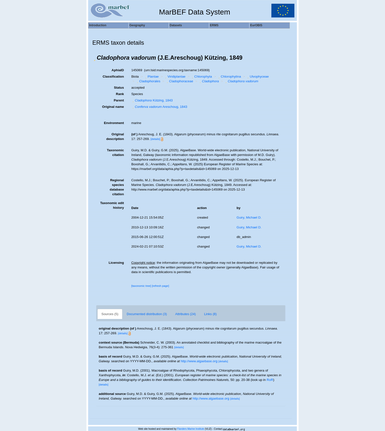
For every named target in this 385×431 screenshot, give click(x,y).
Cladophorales (148, 81)
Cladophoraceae (179, 81)
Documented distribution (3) (147, 314)
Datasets (176, 25)
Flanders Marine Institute (190, 429)
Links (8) (210, 314)
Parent (119, 100)
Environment (114, 123)
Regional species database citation (117, 187)
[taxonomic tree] (141, 285)
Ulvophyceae (257, 76)
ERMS (214, 25)
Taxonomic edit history (112, 205)
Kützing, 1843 (152, 100)
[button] (94, 58)
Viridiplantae (175, 76)
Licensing (116, 262)
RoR (270, 380)
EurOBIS (256, 25)
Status (119, 87)
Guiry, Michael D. (249, 217)
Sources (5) (109, 314)
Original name (113, 107)
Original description (115, 136)
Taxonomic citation (115, 152)
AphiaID (117, 70)
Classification (113, 76)
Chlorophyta (201, 76)
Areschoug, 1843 (159, 107)
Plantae (151, 76)
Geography (137, 25)
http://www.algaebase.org (199, 361)
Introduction (97, 25)
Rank (120, 94)
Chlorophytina (229, 76)
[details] (155, 139)
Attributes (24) (185, 314)
